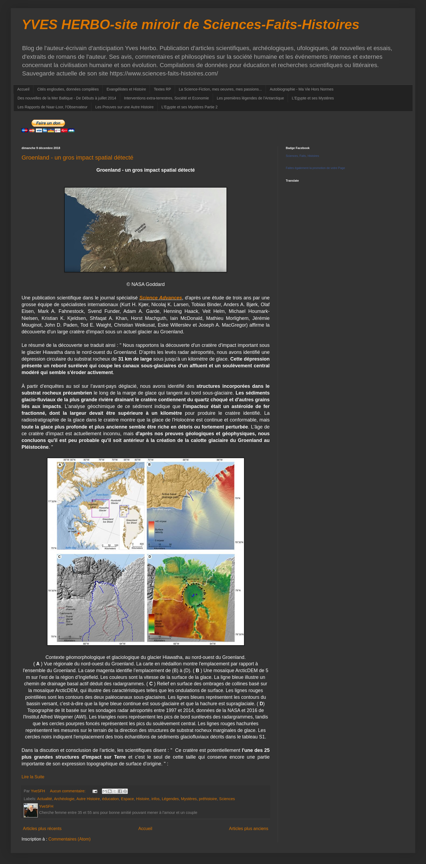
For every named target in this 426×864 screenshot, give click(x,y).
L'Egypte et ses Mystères (313, 98)
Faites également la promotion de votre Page (315, 168)
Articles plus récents (42, 828)
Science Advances (160, 297)
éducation (110, 799)
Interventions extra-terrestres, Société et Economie (166, 98)
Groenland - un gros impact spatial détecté (77, 157)
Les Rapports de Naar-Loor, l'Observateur (52, 107)
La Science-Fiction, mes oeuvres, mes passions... (220, 89)
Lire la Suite (33, 777)
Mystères (189, 799)
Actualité (44, 799)
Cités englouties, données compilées (68, 89)
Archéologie (64, 799)
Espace (127, 799)
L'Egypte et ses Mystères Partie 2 (190, 107)
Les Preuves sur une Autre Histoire (124, 107)
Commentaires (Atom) (70, 839)
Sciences (227, 799)
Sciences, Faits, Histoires (302, 155)
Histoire (142, 799)
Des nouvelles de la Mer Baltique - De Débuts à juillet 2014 (67, 98)
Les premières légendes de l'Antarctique (250, 98)
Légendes (170, 799)
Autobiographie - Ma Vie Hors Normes (301, 89)
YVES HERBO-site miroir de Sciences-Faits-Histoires (190, 24)
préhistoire (208, 799)
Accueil (23, 89)
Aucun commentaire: (68, 791)
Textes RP (162, 89)
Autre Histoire (88, 799)
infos (156, 799)
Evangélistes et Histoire (126, 89)
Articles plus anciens (248, 828)
